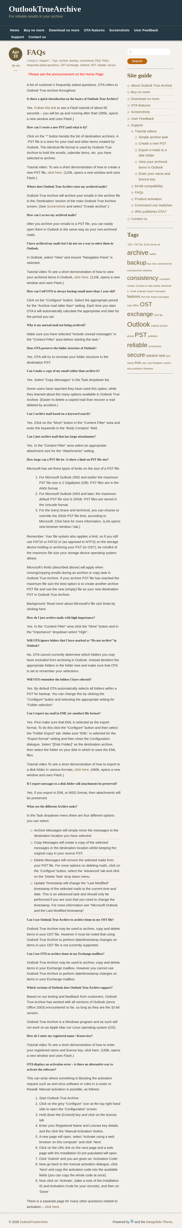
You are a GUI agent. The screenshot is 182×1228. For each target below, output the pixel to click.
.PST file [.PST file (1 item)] (138, 244)
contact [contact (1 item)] (131, 285)
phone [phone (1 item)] (130, 336)
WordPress (132, 1221)
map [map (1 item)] (129, 305)
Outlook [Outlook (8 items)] (138, 324)
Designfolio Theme (159, 1222)
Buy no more (34, 30)
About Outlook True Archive (151, 85)
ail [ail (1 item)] (159, 244)
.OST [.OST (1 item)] (130, 244)
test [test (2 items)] (162, 356)
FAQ (97, 60)
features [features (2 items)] (133, 296)
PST (93, 65)
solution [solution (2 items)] (152, 356)
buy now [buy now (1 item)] (151, 263)
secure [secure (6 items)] (136, 354)
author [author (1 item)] (152, 254)
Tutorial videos (146, 131)
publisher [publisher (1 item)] (153, 336)
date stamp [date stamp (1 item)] (154, 285)
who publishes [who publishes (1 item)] (135, 368)
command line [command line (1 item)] (164, 263)
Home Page (94, 74)
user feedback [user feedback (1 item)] (154, 363)
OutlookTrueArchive (45, 9)
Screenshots (119, 30)
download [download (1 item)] (166, 285)
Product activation (148, 199)
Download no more (64, 30)
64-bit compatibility (149, 186)
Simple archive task (153, 137)
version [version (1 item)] (167, 363)
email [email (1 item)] (133, 291)
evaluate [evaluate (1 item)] (141, 291)
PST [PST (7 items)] (141, 334)
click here (55, 172)
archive (63, 60)
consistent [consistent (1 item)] (164, 279)
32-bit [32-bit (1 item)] (147, 244)
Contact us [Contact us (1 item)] (141, 285)
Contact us (37, 37)
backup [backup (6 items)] (136, 262)
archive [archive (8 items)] (138, 252)
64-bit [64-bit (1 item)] (154, 244)
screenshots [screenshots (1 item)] (154, 346)
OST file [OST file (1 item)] (158, 315)
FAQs (36, 52)
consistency (87, 60)
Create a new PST (152, 143)
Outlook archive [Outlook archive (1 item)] (159, 325)
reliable (101, 65)
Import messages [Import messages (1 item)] (160, 296)
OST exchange (69, 65)
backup (73, 60)
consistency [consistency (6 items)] (142, 278)
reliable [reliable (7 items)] (137, 345)
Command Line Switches (153, 205)
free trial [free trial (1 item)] (145, 296)
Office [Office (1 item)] (136, 305)
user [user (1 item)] (144, 363)
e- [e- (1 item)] (128, 291)
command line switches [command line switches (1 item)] (139, 270)
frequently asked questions (43, 65)
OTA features (94, 30)
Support (17, 37)
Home (14, 30)
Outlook (84, 65)
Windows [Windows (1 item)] (148, 368)
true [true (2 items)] (138, 363)
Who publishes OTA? (151, 211)
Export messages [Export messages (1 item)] (156, 291)
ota (18, 65)
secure (111, 65)
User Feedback (146, 30)
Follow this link (45, 108)
